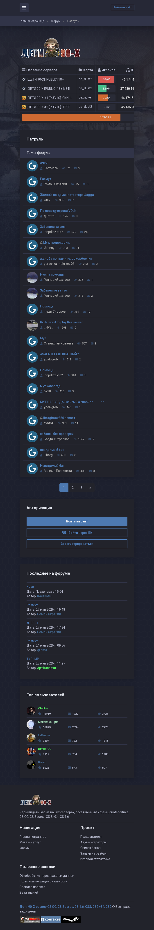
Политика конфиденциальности (43, 881)
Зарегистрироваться (77, 544)
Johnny (49, 248)
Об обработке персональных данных (47, 875)
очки (44, 163)
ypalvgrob (51, 359)
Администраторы (93, 842)
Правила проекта (32, 887)
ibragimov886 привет (59, 418)
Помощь (47, 306)
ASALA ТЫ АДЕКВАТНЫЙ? (59, 354)
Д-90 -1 (32, 623)
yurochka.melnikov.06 (59, 263)
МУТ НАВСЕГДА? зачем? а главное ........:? (72, 402)
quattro (49, 216)
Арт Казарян (46, 668)
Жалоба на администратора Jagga (67, 195)
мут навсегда (50, 386)
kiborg (48, 455)
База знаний (29, 892)
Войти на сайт (122, 7)
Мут (43, 338)
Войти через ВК (77, 533)
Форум (55, 21)
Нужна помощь (52, 274)
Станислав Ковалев (58, 343)
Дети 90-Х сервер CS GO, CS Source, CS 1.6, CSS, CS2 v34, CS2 (65, 906)
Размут (45, 179)
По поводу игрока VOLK (58, 211)
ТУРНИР (33, 659)
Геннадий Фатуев (57, 279)
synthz (49, 423)
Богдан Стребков (57, 439)
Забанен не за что (53, 290)
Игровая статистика (95, 859)
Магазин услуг (30, 842)
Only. (47, 200)
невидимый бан (52, 450)
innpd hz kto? (53, 232)
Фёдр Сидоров (55, 311)
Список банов (90, 848)
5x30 (47, 391)
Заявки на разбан (93, 853)
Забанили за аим (53, 226)
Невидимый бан (52, 465)
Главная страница (32, 21)
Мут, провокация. (56, 242)
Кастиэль (51, 168)
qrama (42, 650)
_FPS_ (48, 327)
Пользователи (91, 836)
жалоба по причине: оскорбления (66, 258)
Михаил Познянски (58, 471)
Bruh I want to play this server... (62, 322)
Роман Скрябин (55, 184)
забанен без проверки (57, 434)
